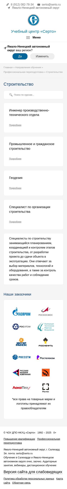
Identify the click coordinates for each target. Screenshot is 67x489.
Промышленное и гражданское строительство (31, 146)
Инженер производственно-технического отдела (29, 113)
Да (20, 56)
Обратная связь (21, 482)
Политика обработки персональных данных (29, 478)
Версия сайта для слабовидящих (33, 472)
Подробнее (15, 125)
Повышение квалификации (19, 439)
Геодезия (16, 178)
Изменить (42, 56)
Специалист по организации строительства (29, 209)
